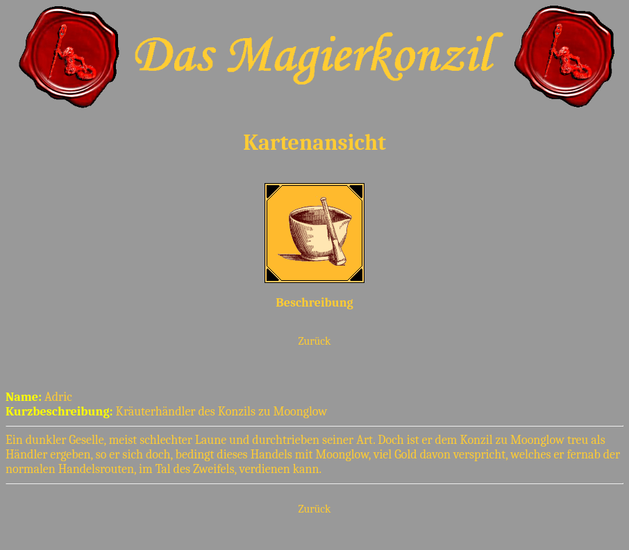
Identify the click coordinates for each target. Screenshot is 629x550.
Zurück (315, 341)
